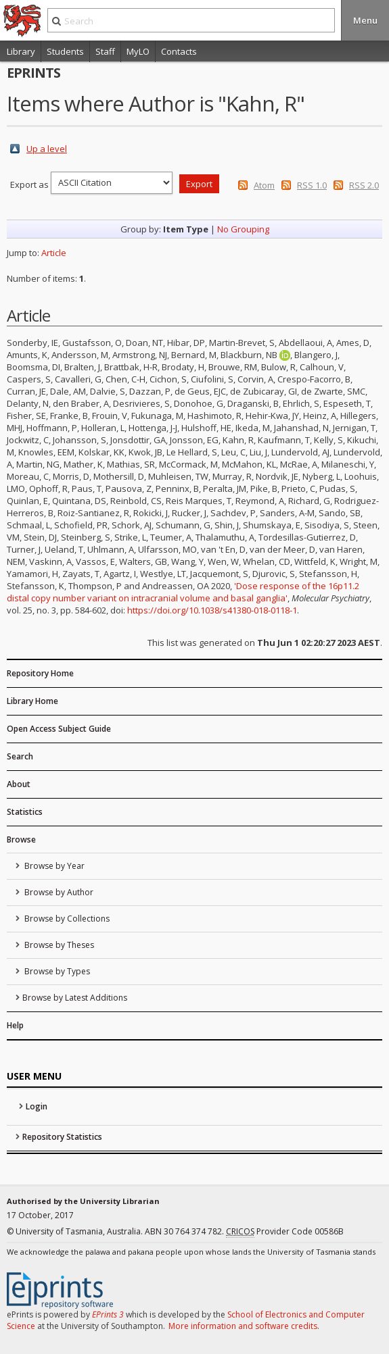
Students (65, 51)
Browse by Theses (58, 945)
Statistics (25, 812)
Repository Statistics (62, 1137)
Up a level (46, 149)
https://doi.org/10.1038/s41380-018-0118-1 (212, 610)
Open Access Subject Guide (59, 728)
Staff (105, 51)
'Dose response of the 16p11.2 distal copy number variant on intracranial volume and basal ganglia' (183, 592)
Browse (21, 839)
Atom (264, 185)
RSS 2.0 (364, 185)
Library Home (32, 701)
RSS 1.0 (312, 185)
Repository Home (40, 673)
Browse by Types (56, 971)
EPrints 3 (108, 1314)
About (18, 784)
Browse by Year (53, 866)
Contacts (179, 51)
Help (15, 1025)
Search (20, 756)
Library (21, 51)
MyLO (138, 51)
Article (53, 253)
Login (36, 1106)
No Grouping (243, 229)
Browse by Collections (66, 918)
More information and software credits (242, 1326)
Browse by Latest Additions (74, 997)
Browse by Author (57, 892)
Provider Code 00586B (285, 1232)
